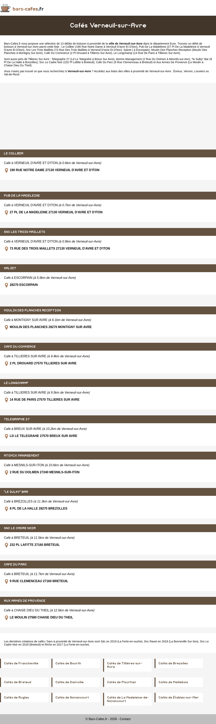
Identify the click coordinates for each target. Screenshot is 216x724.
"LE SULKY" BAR (16, 491)
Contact (125, 719)
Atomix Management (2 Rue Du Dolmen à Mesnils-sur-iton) (153, 59)
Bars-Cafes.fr (12, 43)
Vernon (188, 71)
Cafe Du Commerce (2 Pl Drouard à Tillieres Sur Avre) (78, 53)
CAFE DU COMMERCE (20, 346)
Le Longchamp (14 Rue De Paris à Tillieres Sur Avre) (147, 53)
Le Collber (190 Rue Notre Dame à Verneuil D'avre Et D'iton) (99, 46)
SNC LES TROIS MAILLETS (24, 231)
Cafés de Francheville (21, 663)
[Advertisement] (108, 116)
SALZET (10, 268)
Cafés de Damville (69, 682)
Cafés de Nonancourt (72, 697)
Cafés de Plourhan (121, 682)
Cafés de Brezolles (173, 663)
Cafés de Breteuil (17, 682)
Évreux (177, 71)
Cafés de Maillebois (173, 682)
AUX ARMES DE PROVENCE (24, 600)
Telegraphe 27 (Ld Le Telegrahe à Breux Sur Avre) (83, 59)
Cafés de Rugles (16, 697)
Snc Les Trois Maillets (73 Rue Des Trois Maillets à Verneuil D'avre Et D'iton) (74, 49)
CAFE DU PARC (15, 564)
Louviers (199, 71)
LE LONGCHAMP (16, 383)
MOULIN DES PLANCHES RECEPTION (32, 310)
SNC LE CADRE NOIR (20, 528)
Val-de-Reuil (11, 74)
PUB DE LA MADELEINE (22, 195)
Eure (173, 43)
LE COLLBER (13, 153)
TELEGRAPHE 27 (17, 419)
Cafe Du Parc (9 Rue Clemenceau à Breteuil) (124, 62)
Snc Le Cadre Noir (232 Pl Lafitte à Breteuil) (66, 62)
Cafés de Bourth (68, 663)
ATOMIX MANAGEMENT (21, 455)
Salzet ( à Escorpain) (136, 49)
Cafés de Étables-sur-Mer (178, 697)
